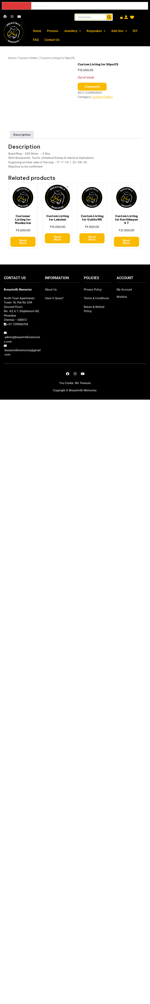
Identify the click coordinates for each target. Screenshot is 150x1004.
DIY (135, 31)
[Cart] (121, 17)
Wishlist (122, 297)
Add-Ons (119, 31)
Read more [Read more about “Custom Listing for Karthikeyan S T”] (126, 242)
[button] (72, 31)
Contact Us (52, 40)
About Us (51, 289)
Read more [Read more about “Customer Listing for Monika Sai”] (23, 242)
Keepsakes (96, 31)
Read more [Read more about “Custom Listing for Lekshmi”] (57, 238)
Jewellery (72, 31)
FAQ (36, 40)
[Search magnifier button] (109, 17)
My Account (124, 289)
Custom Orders (28, 58)
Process (52, 31)
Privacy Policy (93, 289)
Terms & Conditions (96, 298)
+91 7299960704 (17, 324)
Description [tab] (21, 134)
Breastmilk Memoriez (82, 390)
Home (37, 31)
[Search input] (91, 17)
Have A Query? (54, 298)
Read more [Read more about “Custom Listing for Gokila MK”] (92, 238)
